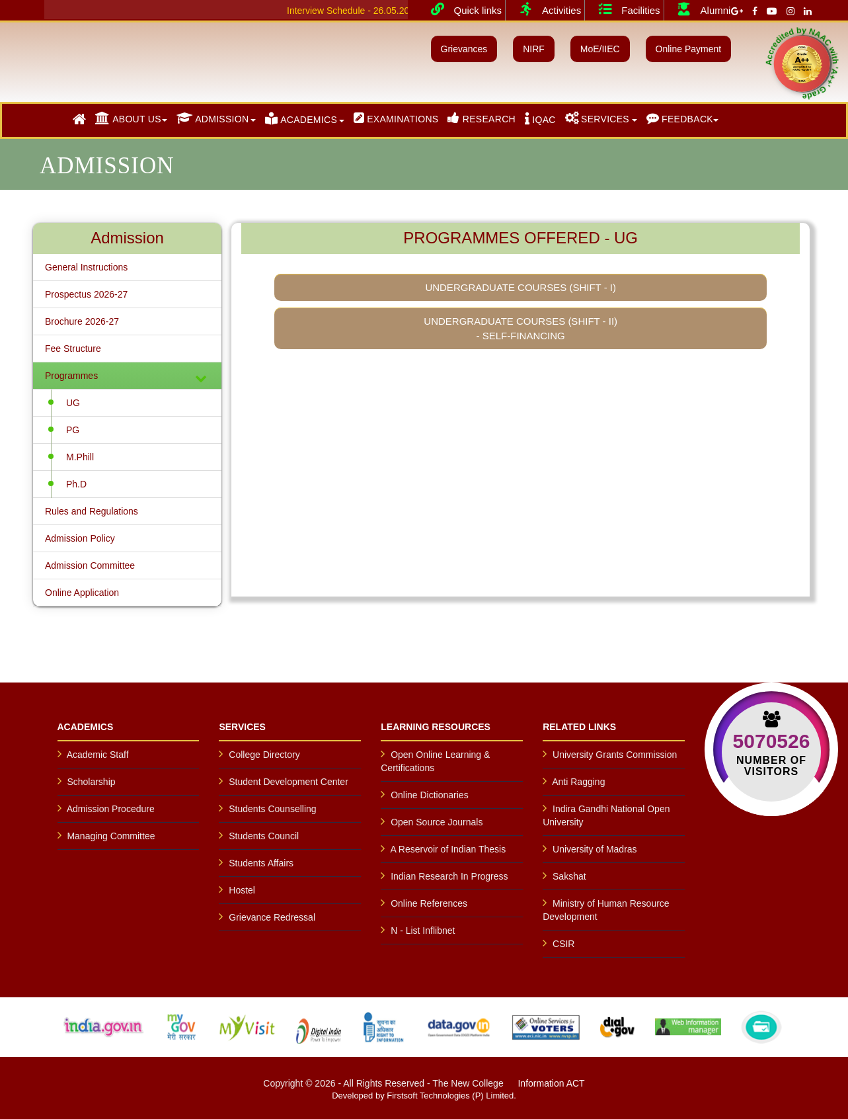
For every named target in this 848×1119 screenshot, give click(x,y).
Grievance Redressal (272, 917)
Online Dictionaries (430, 795)
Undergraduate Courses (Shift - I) (520, 287)
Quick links (461, 9)
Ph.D (76, 484)
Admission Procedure (111, 809)
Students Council (264, 836)
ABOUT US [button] (128, 118)
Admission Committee (90, 565)
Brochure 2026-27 (82, 321)
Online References (429, 903)
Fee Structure (73, 348)
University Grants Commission (615, 754)
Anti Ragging (578, 781)
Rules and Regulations (91, 511)
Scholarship (91, 781)
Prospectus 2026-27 (86, 294)
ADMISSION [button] (212, 118)
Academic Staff (98, 754)
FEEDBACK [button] (679, 118)
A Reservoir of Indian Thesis (448, 849)
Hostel (242, 890)
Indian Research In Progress (449, 876)
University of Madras (595, 849)
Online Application (82, 592)
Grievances (464, 49)
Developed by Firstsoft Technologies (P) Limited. (424, 1095)
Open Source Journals (436, 822)
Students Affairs (261, 863)
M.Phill (80, 457)
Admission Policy (80, 538)
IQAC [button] (540, 118)
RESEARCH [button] (481, 118)
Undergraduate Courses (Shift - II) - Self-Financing (520, 328)
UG (73, 402)
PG (72, 430)
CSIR (563, 943)
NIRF (534, 49)
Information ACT (551, 1083)
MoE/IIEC (600, 49)
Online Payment (689, 49)
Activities (545, 9)
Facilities (624, 9)
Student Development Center (288, 781)
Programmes (127, 377)
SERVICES (597, 118)
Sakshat (569, 876)
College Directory (264, 754)
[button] (79, 119)
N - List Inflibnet (423, 930)
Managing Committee (111, 836)
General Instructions (86, 267)
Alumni (699, 9)
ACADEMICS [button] (301, 118)
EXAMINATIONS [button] (396, 118)
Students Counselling (272, 809)
